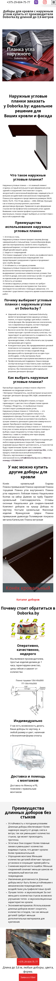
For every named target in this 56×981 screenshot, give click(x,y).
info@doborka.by (28, 458)
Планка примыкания (14, 486)
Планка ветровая (33, 519)
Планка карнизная (35, 486)
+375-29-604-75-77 (18, 2)
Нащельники (46, 493)
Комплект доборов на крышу (20, 506)
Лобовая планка (30, 493)
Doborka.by (19, 439)
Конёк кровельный (18, 483)
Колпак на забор (12, 496)
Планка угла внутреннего (29, 490)
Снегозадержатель (30, 500)
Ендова (49, 483)
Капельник (18, 519)
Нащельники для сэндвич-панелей (33, 503)
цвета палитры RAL (37, 450)
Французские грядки (28, 513)
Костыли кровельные (27, 509)
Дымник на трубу (33, 496)
